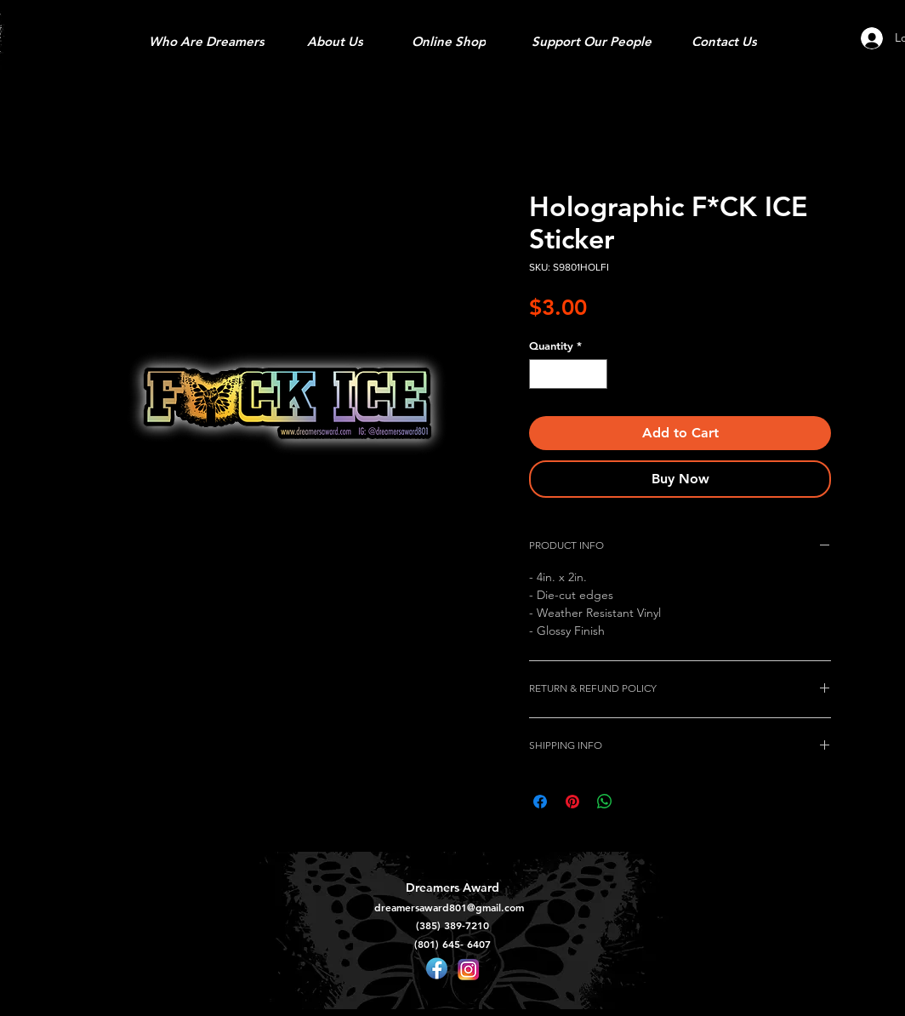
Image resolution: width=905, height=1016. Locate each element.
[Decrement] (542, 374)
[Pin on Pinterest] (572, 801)
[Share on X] (637, 801)
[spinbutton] (568, 374)
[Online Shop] (448, 40)
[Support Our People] (591, 40)
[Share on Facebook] (540, 801)
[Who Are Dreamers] (206, 41)
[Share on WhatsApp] (605, 801)
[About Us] (335, 41)
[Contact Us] (724, 41)
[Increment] (595, 374)
